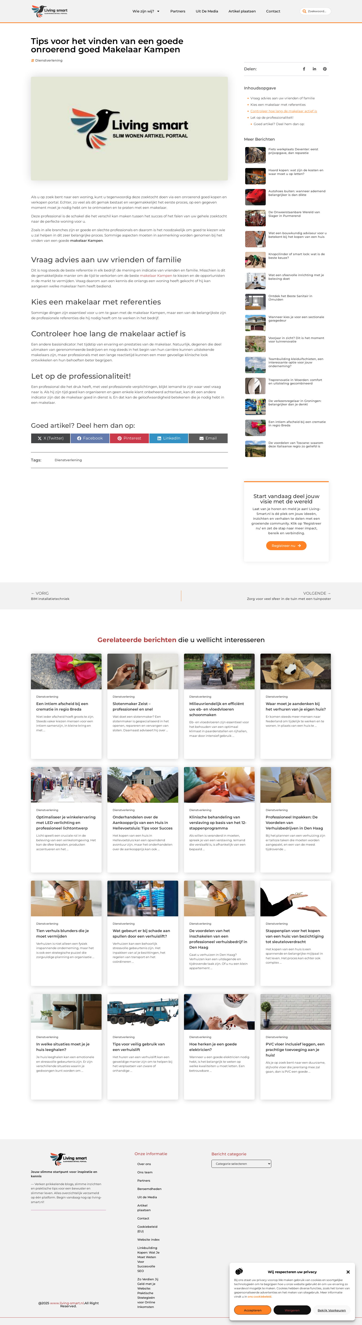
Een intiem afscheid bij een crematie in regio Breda (297, 423)
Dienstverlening (49, 60)
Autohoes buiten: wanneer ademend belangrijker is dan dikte (297, 193)
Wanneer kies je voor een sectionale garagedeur (296, 318)
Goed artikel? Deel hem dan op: (279, 124)
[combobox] (315, 11)
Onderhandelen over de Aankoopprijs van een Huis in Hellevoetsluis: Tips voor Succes (142, 822)
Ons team (145, 1172)
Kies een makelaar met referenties (278, 105)
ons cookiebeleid (259, 1296)
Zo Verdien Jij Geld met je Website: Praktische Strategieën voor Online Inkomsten (147, 1293)
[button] (348, 1272)
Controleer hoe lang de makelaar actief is (283, 111)
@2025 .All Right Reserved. (68, 1304)
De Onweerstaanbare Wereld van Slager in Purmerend (294, 214)
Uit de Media (147, 1197)
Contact (273, 11)
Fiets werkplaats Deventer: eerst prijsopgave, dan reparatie (293, 151)
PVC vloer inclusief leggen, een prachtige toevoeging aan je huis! (295, 1049)
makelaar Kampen (156, 275)
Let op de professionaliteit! (271, 117)
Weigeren (292, 1310)
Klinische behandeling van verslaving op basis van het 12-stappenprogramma (217, 822)
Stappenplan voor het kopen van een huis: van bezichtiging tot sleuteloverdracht (295, 936)
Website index (148, 1239)
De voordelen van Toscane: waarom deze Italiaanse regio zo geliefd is (295, 444)
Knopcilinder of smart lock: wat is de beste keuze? (296, 256)
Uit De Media (207, 11)
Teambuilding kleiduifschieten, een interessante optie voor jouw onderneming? (295, 362)
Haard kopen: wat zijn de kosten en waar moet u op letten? (295, 172)
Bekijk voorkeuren (332, 1310)
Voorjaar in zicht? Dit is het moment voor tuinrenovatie (296, 339)
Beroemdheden (149, 1189)
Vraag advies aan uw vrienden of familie (282, 98)
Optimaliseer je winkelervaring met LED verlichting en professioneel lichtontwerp (66, 822)
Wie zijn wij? (146, 11)
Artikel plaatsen (242, 11)
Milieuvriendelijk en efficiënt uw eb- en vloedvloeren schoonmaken (216, 709)
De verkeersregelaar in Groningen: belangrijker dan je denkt (294, 402)
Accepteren (253, 1310)
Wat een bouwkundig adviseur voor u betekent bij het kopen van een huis (297, 235)
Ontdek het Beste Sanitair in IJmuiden (290, 297)
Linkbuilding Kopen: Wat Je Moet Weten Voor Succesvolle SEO (148, 1259)
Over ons (144, 1164)
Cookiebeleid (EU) (147, 1229)
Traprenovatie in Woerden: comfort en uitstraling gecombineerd (295, 381)
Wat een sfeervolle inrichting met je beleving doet (296, 276)
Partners (177, 11)
